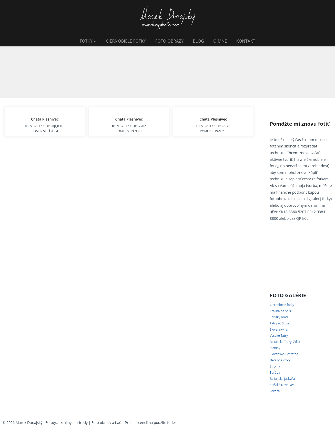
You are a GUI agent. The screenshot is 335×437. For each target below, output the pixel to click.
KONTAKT (245, 41)
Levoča (275, 391)
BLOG (198, 41)
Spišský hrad (279, 317)
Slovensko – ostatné (284, 354)
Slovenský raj (279, 329)
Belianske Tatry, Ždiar (285, 342)
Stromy (275, 366)
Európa (275, 372)
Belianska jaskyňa (282, 378)
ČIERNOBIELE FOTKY (126, 41)
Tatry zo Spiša (279, 323)
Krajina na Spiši (280, 311)
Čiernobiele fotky (282, 305)
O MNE (220, 41)
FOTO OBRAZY (169, 41)
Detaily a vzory (280, 360)
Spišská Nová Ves (282, 385)
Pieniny (275, 348)
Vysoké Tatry (279, 335)
